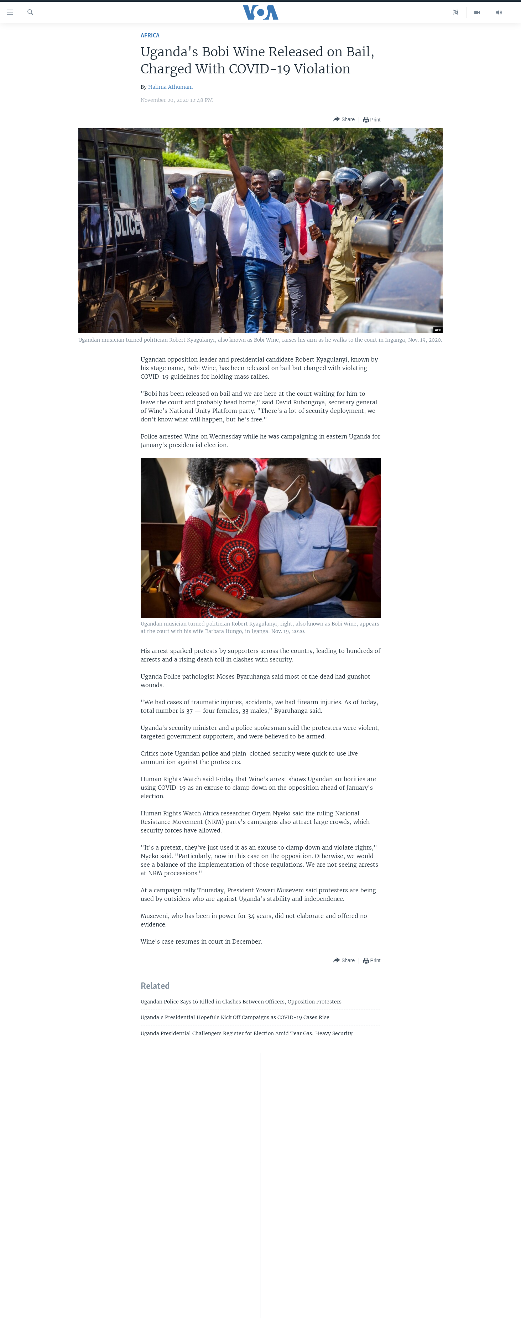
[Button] (344, 119)
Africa (150, 36)
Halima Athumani (170, 87)
